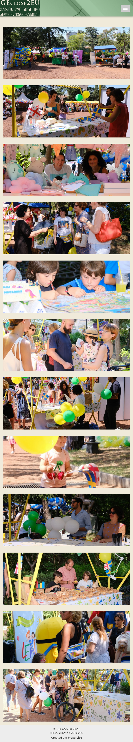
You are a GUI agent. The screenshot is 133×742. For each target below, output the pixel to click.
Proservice (75, 737)
